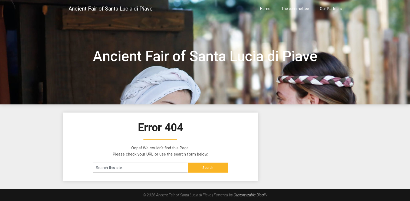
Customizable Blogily (250, 195)
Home (265, 8)
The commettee (295, 8)
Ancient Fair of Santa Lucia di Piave (110, 8)
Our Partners (331, 8)
